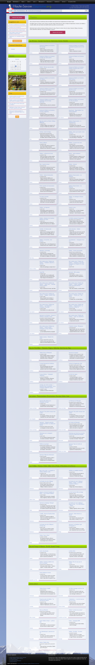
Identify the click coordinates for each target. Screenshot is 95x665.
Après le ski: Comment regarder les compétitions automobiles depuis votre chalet (16, 112)
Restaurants (49, 1)
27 (14, 69)
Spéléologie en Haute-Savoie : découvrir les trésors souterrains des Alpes (17, 108)
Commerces (57, 1)
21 (15, 67)
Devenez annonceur (35, 663)
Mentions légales (27, 663)
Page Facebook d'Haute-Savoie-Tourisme (18, 657)
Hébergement (42, 1)
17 (20, 66)
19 (12, 67)
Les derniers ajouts (13, 659)
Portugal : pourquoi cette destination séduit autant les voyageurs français (16, 100)
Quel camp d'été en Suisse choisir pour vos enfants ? (16, 104)
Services (64, 1)
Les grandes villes (72, 1)
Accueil (9, 1)
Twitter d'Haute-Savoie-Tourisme (16, 658)
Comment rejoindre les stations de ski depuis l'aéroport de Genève (16, 97)
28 (15, 69)
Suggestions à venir (17, 40)
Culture (29, 1)
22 (17, 67)
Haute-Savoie (32, 6)
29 (17, 69)
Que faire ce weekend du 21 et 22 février (17, 24)
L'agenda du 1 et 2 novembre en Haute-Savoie (17, 37)
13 (14, 66)
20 (14, 67)
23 (18, 67)
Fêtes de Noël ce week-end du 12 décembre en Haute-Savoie (15, 33)
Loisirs (35, 1)
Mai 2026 (17, 59)
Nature (23, 1)
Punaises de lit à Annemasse (15, 660)
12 (12, 66)
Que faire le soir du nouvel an (15, 27)
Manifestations (16, 1)
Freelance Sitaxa (20, 663)
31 (20, 69)
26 (12, 69)
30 (18, 69)
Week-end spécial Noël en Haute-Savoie (17, 29)
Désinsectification (13, 661)
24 (20, 67)
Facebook (13, 49)
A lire (17, 116)
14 (15, 66)
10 (20, 64)
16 (18, 66)
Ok (86, 10)
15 (17, 66)
